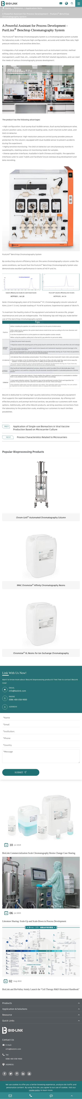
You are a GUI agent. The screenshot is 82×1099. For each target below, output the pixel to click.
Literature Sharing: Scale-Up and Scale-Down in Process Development (34, 921)
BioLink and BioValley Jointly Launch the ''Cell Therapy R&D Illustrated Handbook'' (40, 989)
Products (7, 1003)
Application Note (34, 8)
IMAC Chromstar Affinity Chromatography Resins (41, 585)
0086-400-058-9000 (18, 699)
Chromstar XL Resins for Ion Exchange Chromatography (41, 653)
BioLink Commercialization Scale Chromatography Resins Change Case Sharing (38, 853)
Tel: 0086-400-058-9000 (12, 1057)
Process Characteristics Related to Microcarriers (42, 437)
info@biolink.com (17, 690)
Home (8, 8)
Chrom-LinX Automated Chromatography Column (41, 517)
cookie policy (34, 1090)
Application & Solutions (14, 1008)
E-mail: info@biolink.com (11, 1047)
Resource (18, 8)
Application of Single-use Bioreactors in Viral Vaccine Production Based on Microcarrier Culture (41, 428)
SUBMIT (21, 772)
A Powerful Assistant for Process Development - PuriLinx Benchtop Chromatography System (35, 15)
